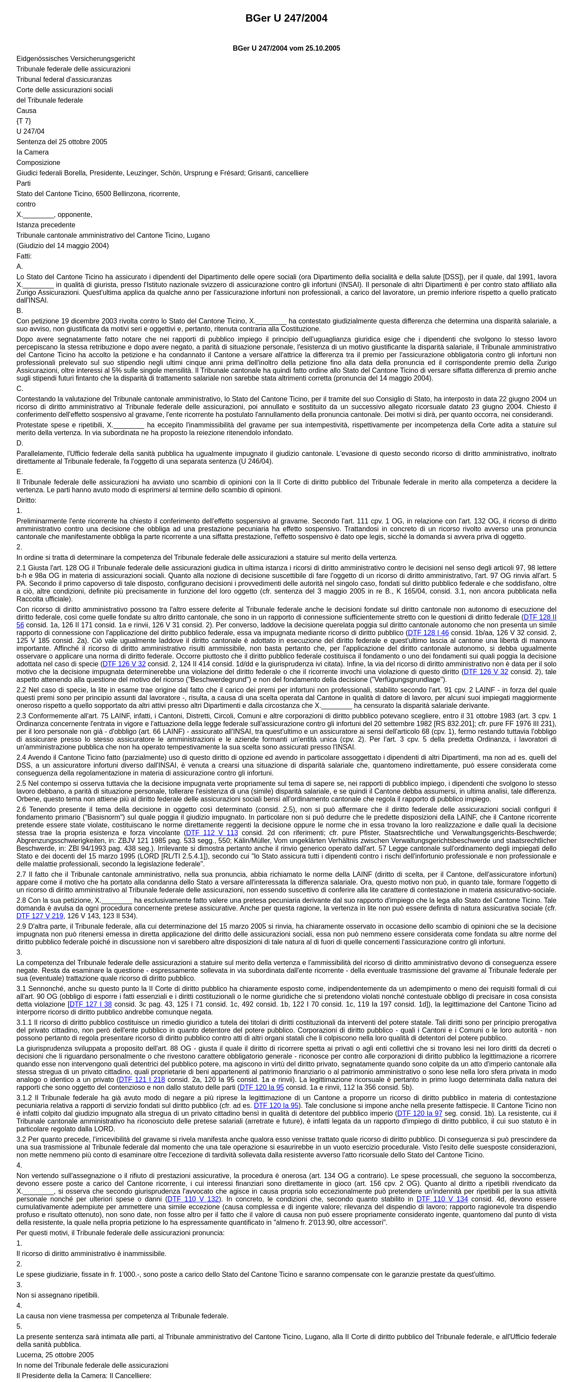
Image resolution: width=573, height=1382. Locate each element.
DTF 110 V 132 (193, 1199)
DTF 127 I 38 (91, 1004)
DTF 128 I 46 (428, 632)
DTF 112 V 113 (212, 832)
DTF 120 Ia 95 (262, 1087)
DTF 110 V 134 (442, 1199)
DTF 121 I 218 (142, 1079)
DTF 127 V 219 (40, 916)
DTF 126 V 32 (124, 664)
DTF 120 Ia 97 (419, 1113)
